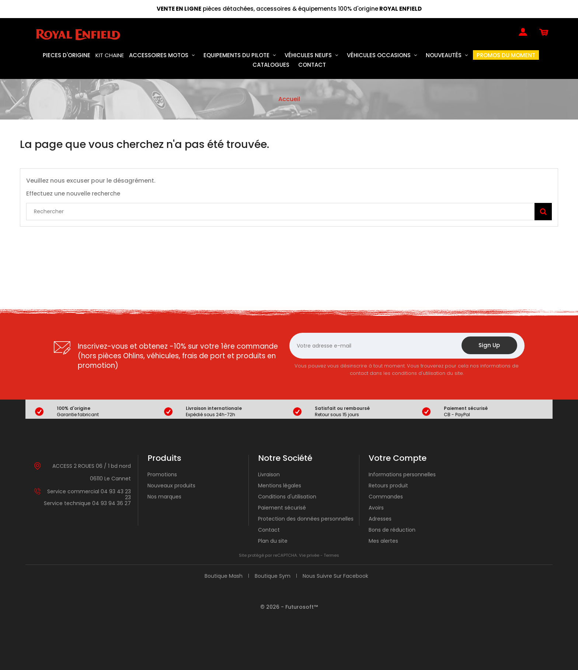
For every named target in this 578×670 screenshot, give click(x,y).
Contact (269, 529)
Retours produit (388, 485)
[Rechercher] (289, 211)
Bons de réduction (392, 529)
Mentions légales (279, 485)
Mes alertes (383, 541)
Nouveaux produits (171, 485)
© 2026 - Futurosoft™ (289, 607)
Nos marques (164, 496)
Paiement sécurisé (282, 507)
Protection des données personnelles (306, 518)
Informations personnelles (402, 474)
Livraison (269, 474)
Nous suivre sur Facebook (335, 576)
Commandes (386, 496)
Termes (331, 555)
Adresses (380, 518)
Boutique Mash (224, 576)
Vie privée (309, 555)
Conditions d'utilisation (287, 496)
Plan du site (273, 541)
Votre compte (397, 458)
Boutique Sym (272, 576)
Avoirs (376, 507)
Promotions (162, 474)
